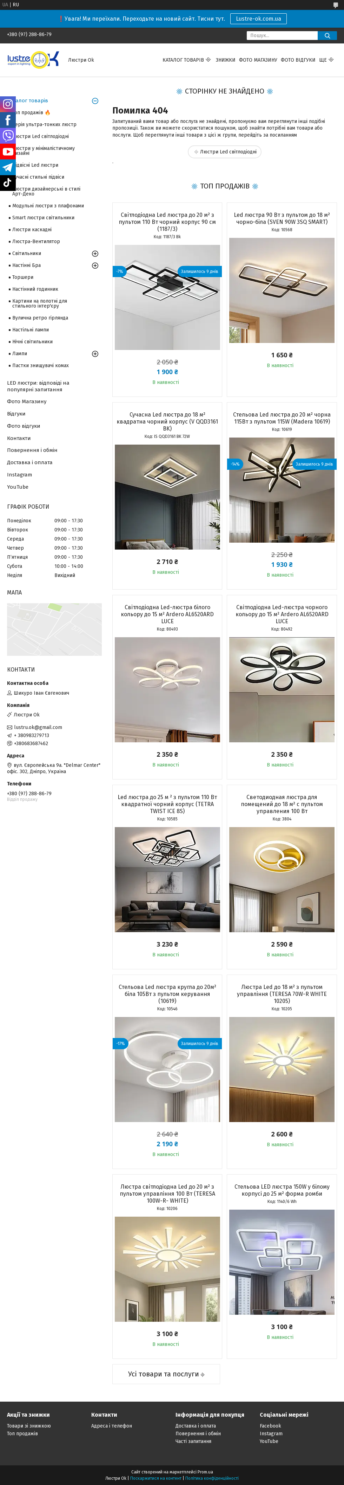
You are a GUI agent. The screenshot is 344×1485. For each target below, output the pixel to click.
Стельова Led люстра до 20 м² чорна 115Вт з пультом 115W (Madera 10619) (282, 418)
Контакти (19, 438)
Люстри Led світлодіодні (228, 152)
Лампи (19, 354)
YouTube (17, 487)
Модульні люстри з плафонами (48, 206)
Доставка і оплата (30, 462)
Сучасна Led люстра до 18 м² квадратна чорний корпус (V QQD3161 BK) (167, 421)
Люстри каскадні (32, 230)
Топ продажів (22, 1434)
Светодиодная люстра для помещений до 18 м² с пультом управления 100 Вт (282, 804)
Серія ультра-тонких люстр (44, 125)
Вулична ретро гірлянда (40, 318)
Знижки (226, 60)
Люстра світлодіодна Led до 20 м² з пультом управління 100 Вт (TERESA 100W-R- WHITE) (167, 1193)
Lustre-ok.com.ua (258, 18)
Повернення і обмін (32, 450)
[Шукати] (327, 35)
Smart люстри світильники (43, 218)
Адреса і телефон (111, 1426)
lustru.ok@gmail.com (38, 727)
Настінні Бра (26, 265)
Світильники (26, 253)
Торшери (22, 277)
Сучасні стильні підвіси (38, 177)
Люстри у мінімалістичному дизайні (43, 150)
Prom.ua (205, 1472)
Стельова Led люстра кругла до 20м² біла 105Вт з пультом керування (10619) (167, 994)
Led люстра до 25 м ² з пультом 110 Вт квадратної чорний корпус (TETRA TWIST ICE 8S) (167, 804)
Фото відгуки (298, 60)
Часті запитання (193, 1441)
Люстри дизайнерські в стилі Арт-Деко (46, 191)
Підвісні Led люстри (35, 165)
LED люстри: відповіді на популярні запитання (38, 386)
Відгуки (16, 414)
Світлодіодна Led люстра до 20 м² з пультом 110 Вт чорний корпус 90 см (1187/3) (167, 222)
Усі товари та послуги (163, 1374)
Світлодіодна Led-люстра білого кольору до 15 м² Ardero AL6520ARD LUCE (167, 614)
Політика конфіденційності (212, 1478)
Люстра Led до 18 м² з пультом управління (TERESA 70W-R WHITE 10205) (282, 994)
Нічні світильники (32, 342)
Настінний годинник (35, 289)
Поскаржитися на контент (155, 1478)
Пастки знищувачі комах (40, 366)
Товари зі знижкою (29, 1426)
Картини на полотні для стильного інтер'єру (39, 303)
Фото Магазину (26, 401)
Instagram (19, 475)
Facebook (270, 1426)
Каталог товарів (183, 60)
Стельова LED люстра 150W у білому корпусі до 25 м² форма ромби (282, 1190)
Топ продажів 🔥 (31, 113)
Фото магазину (258, 60)
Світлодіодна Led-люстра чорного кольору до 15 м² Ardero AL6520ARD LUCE (282, 614)
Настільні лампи (30, 330)
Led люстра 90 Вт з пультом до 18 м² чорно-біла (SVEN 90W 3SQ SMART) (282, 218)
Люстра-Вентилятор (36, 242)
